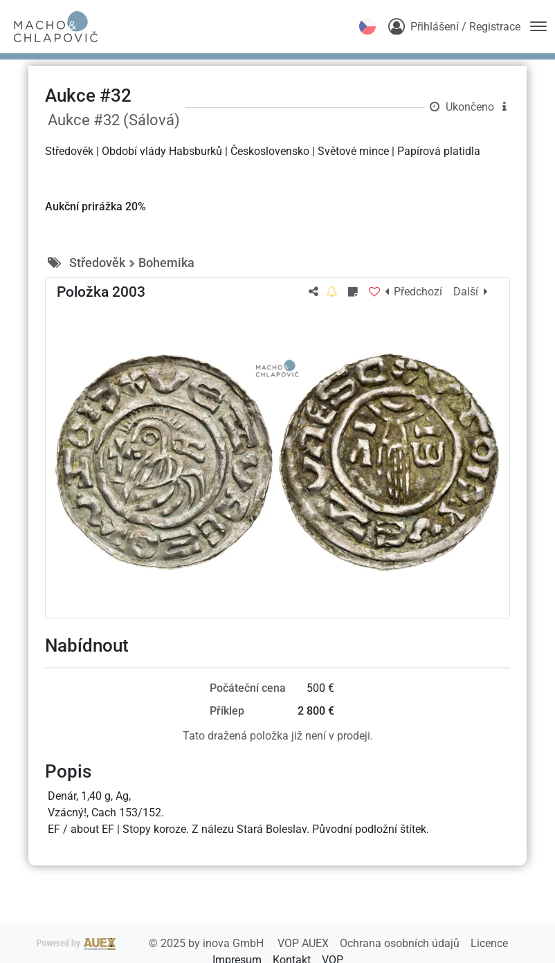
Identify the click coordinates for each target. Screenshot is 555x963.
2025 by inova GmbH (151, 943)
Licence (489, 943)
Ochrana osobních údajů (401, 943)
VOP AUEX (304, 943)
